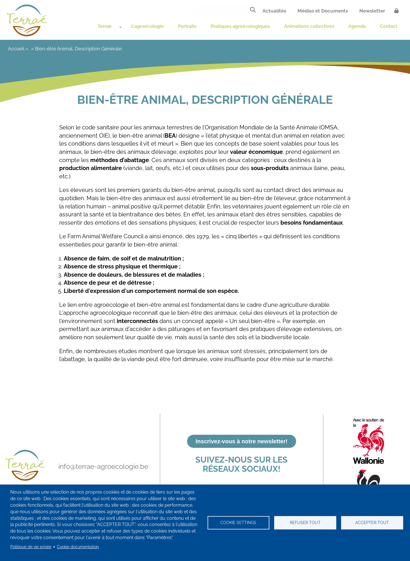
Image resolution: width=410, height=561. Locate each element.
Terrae (67, 23)
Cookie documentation (78, 547)
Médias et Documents (323, 11)
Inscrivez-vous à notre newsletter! (241, 441)
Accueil (16, 60)
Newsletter (372, 11)
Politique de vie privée (30, 547)
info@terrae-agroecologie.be (103, 466)
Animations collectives (313, 23)
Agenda (371, 23)
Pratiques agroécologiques (228, 23)
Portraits (162, 23)
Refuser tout (305, 522)
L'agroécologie (113, 23)
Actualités (274, 11)
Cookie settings (238, 522)
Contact (69, 40)
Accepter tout (372, 522)
